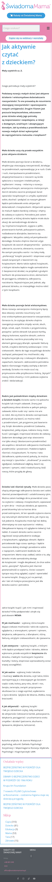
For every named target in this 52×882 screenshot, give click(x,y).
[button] (48, 28)
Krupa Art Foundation (14, 785)
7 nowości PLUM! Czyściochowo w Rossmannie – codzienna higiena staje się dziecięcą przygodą (26, 795)
